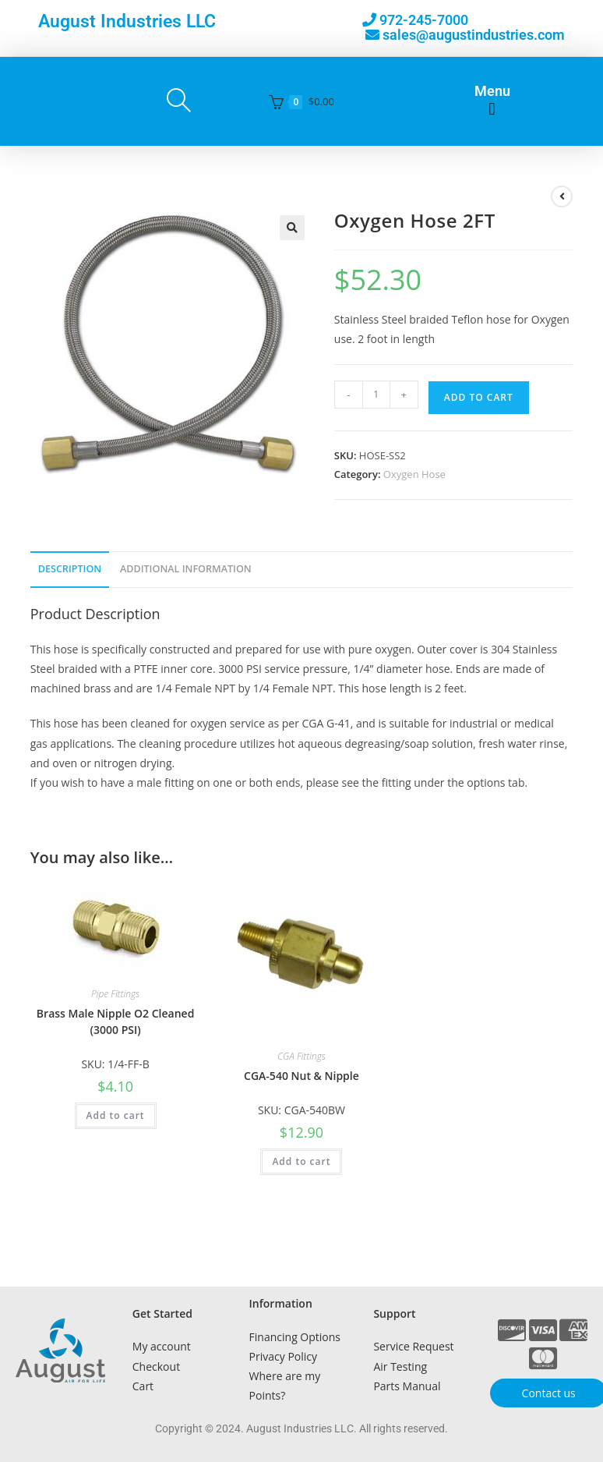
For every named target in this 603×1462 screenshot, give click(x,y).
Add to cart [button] (115, 1115)
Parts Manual (406, 1386)
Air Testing (400, 1366)
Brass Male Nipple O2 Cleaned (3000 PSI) (116, 1021)
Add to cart (478, 397)
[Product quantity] (376, 395)
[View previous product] (562, 196)
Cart (142, 1386)
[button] (492, 109)
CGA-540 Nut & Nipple (301, 1075)
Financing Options (294, 1336)
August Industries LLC (127, 21)
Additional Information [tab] (186, 568)
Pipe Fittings (115, 993)
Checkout (156, 1366)
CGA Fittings (301, 1056)
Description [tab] (70, 568)
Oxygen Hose (414, 474)
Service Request (413, 1346)
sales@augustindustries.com (474, 35)
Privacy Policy (283, 1356)
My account (161, 1346)
